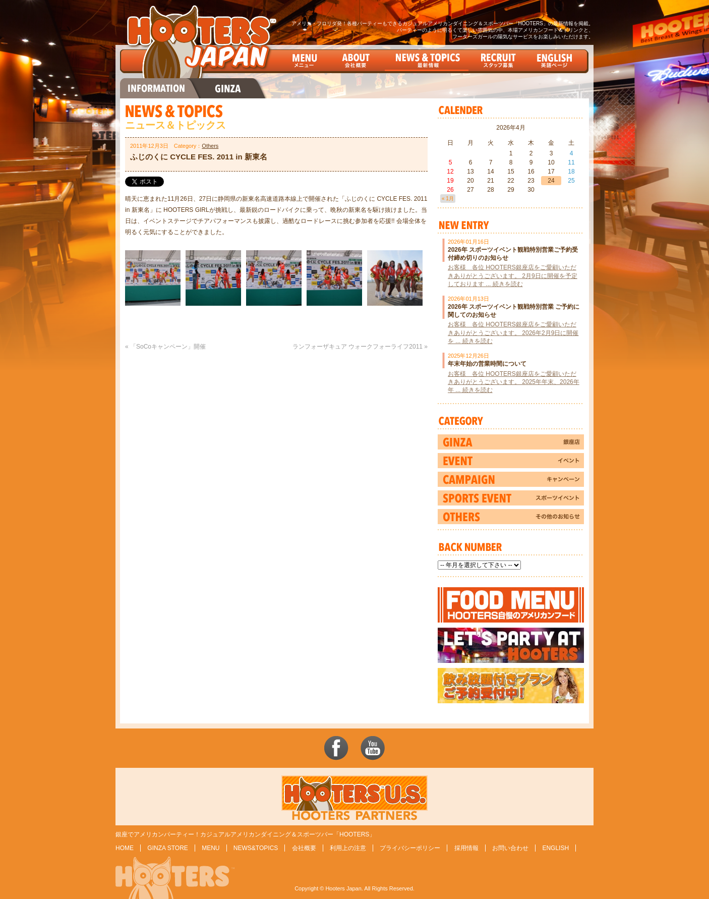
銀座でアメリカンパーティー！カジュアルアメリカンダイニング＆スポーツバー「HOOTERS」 (245, 834)
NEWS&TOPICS (255, 848)
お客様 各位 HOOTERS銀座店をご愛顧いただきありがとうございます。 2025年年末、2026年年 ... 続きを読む (513, 382)
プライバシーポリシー (410, 848)
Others (210, 146)
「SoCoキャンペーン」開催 (168, 346)
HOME (124, 848)
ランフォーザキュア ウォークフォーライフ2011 (357, 346)
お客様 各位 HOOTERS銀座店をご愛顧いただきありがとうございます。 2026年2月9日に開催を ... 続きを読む (513, 332)
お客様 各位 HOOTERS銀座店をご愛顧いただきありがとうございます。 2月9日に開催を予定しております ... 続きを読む (512, 275)
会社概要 (304, 848)
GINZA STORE (167, 848)
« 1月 (448, 198)
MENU (210, 848)
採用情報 (466, 848)
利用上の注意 (348, 848)
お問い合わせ (510, 848)
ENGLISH (555, 848)
